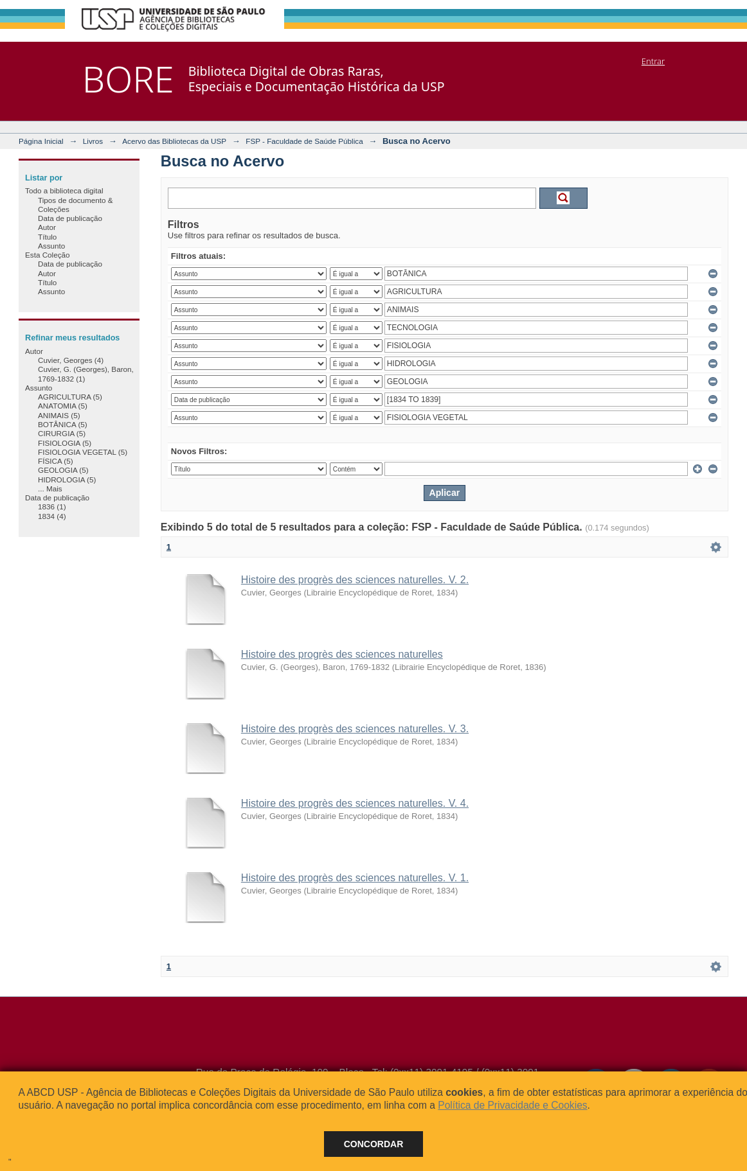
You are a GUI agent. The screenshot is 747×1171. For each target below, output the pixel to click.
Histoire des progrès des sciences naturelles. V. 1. (355, 877)
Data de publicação (70, 218)
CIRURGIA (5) (62, 433)
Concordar (374, 1144)
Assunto (51, 246)
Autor (47, 227)
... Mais (50, 488)
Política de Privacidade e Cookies (512, 1105)
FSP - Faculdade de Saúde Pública (304, 141)
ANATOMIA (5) (62, 405)
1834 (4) (52, 516)
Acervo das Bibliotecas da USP (174, 141)
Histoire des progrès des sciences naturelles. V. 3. (355, 728)
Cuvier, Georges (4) (71, 360)
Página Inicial (41, 141)
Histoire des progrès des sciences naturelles (342, 654)
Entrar (653, 61)
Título (47, 237)
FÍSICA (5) (55, 461)
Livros (93, 141)
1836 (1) (52, 506)
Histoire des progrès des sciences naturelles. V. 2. (355, 579)
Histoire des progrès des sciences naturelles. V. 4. (355, 803)
